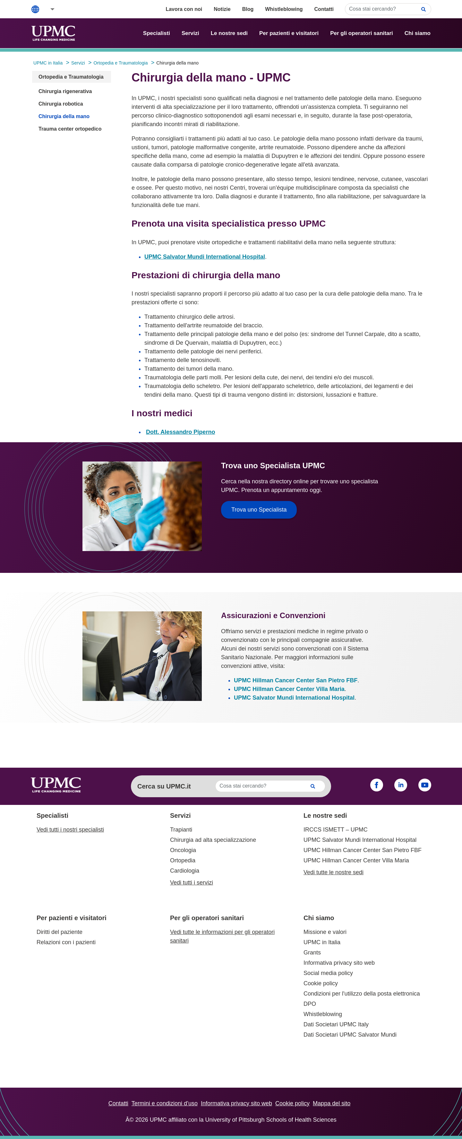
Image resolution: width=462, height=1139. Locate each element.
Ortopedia (182, 860)
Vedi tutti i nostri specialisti (70, 829)
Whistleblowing (284, 9)
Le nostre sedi (229, 33)
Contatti (324, 9)
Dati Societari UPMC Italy (336, 1024)
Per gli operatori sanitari (361, 33)
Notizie (222, 9)
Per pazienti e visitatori (289, 33)
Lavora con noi (184, 9)
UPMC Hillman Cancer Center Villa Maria (289, 689)
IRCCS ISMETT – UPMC (336, 829)
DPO (310, 1004)
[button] (48, 9)
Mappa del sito (331, 1103)
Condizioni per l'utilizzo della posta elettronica (362, 993)
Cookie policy (321, 983)
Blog (248, 9)
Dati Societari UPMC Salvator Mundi (350, 1034)
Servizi (190, 33)
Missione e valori (325, 932)
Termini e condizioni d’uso (165, 1103)
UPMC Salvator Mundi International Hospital (204, 257)
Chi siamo (418, 33)
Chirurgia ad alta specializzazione (213, 840)
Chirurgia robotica (60, 104)
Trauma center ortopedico (70, 129)
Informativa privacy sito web (339, 963)
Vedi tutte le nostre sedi (334, 872)
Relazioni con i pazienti (66, 942)
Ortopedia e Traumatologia (71, 77)
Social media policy (328, 973)
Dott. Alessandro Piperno (180, 432)
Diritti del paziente (59, 932)
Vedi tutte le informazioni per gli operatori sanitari (222, 936)
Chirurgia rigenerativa (65, 91)
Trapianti (181, 829)
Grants (312, 952)
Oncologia (183, 850)
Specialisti (156, 33)
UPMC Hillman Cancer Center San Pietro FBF (295, 680)
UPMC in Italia (322, 942)
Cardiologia (184, 870)
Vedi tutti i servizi (191, 882)
